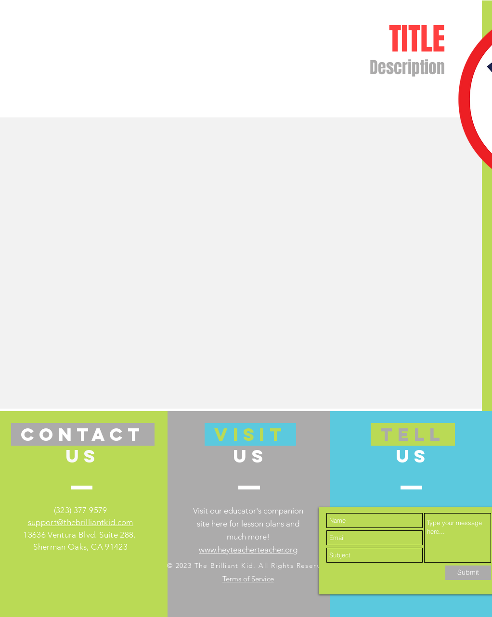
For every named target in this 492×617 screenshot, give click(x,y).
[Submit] (468, 573)
